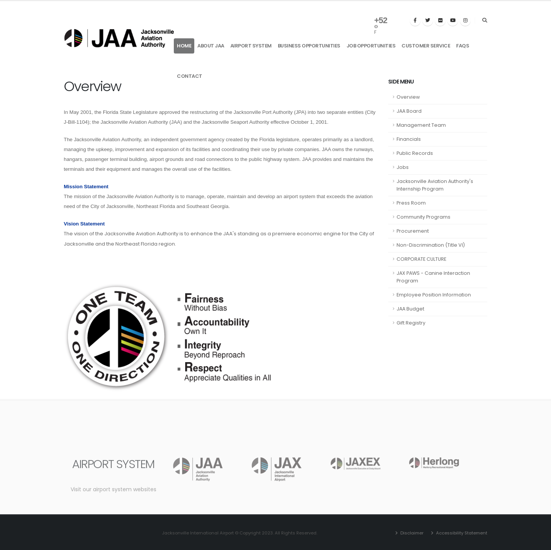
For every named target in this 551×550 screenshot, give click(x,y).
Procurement (413, 231)
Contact (189, 76)
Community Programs (423, 217)
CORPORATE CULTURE (421, 259)
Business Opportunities (309, 45)
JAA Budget (410, 309)
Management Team (421, 125)
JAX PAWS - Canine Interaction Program (433, 277)
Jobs (403, 167)
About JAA (210, 45)
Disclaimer (411, 533)
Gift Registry (411, 323)
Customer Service (425, 45)
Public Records (415, 153)
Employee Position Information (434, 295)
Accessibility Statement (461, 533)
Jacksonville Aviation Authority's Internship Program (435, 185)
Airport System (251, 45)
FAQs (462, 45)
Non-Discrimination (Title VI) (431, 245)
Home (184, 45)
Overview (408, 97)
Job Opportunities (371, 45)
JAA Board (409, 111)
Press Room (411, 203)
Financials (409, 139)
